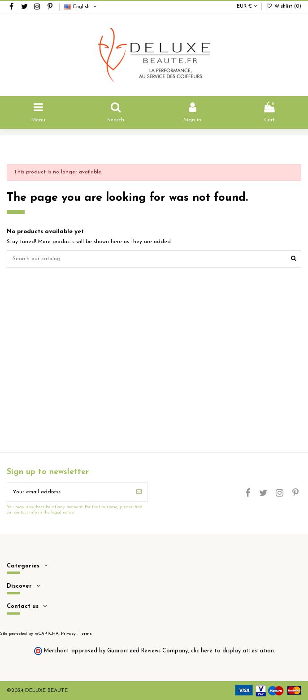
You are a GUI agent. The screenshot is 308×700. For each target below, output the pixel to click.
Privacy (68, 634)
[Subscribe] (139, 492)
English (81, 6)
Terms (86, 634)
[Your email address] (69, 492)
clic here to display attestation (232, 651)
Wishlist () (283, 6)
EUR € (247, 6)
